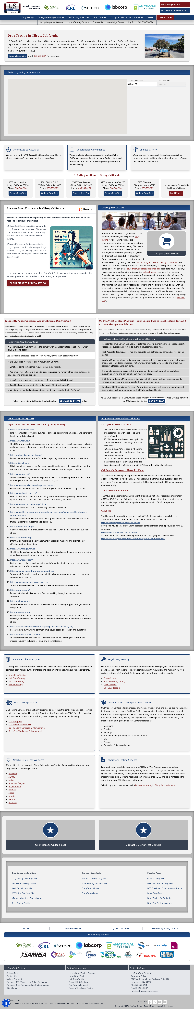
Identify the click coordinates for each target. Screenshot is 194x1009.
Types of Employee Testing (81, 988)
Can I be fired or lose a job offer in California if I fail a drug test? (39, 385)
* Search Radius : (163, 80)
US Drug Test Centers (134, 1006)
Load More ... (176, 193)
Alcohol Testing (16, 684)
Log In (131, 22)
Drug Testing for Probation (159, 898)
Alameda (13, 773)
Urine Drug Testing (17, 675)
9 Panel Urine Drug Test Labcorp (26, 898)
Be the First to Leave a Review (28, 283)
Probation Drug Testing (114, 681)
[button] (6, 1003)
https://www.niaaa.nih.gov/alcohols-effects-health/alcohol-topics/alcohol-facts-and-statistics (133, 539)
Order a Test (12, 973)
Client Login (11, 988)
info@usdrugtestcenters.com (144, 991)
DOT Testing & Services (78, 17)
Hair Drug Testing (17, 678)
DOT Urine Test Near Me (23, 893)
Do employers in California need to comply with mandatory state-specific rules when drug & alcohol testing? (48, 348)
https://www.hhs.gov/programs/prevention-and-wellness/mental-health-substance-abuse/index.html (48, 514)
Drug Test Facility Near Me (159, 903)
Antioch (12, 789)
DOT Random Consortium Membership (27, 728)
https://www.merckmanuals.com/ (25, 634)
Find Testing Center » (170, 4)
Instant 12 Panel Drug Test (94, 878)
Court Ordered (100, 17)
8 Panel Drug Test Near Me (94, 883)
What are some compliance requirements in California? (35, 366)
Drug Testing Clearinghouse (24, 878)
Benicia (12, 799)
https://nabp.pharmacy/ (21, 601)
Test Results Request (78, 985)
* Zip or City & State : (135, 80)
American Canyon (17, 783)
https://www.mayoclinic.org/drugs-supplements (32, 485)
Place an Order (165, 17)
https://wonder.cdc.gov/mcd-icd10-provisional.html (119, 532)
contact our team (70, 401)
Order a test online (17, 56)
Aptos (11, 793)
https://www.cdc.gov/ (20, 440)
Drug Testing (28, 17)
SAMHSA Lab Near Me (22, 888)
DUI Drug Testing (112, 688)
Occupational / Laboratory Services (126, 17)
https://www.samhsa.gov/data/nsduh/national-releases (120, 523)
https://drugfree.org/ (20, 590)
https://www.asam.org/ (21, 537)
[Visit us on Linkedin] (165, 1002)
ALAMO (12, 776)
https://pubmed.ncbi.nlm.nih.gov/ (25, 455)
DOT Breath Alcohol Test (20, 724)
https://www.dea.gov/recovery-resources (29, 582)
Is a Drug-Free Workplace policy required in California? (35, 361)
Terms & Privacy (149, 1006)
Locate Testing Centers (78, 22)
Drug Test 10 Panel (90, 888)
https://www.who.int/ (20, 474)
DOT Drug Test (15, 721)
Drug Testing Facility (21, 903)
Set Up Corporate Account (51, 22)
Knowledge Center (115, 22)
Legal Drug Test (154, 893)
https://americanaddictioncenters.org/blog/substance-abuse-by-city (41, 626)
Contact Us (98, 22)
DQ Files (150, 17)
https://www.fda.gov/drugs (22, 548)
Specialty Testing (16, 681)
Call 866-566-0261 (146, 22)
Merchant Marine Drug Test (160, 883)
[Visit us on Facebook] (150, 1002)
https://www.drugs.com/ (21, 559)
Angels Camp (15, 786)
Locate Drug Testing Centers (82, 973)
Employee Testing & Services (51, 17)
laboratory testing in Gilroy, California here (155, 785)
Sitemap (170, 1006)
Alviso (11, 780)
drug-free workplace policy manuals (143, 268)
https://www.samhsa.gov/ (22, 429)
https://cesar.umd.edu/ (20, 612)
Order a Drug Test (18, 193)
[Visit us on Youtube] (160, 1002)
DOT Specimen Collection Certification (164, 888)
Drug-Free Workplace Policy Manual (25, 731)
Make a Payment (14, 979)
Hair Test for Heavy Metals (24, 883)
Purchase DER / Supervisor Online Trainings (26, 982)
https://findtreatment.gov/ (22, 526)
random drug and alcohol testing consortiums (157, 262)
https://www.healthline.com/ (23, 493)
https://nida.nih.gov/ (19, 463)
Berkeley (13, 802)
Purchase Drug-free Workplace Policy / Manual (27, 985)
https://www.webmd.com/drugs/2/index (28, 504)
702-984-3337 (141, 988)
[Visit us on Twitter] (155, 1002)
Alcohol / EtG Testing (78, 982)
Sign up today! (156, 401)
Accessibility (161, 1006)
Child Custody (110, 684)
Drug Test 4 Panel (90, 893)
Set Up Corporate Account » (173, 10)
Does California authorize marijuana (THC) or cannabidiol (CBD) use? (41, 380)
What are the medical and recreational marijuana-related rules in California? (45, 390)
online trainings (150, 272)
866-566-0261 (40, 56)
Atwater (12, 796)
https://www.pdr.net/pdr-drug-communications (32, 571)
